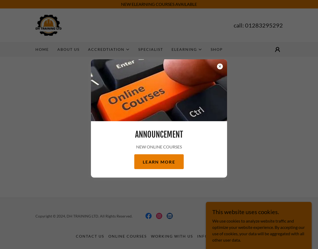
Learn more (159, 161)
